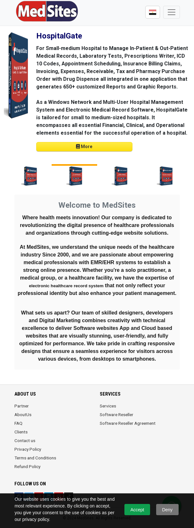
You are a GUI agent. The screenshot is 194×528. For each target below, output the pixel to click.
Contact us (24, 440)
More (84, 146)
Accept (137, 509)
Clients (21, 431)
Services (108, 405)
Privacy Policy (27, 449)
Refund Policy (27, 466)
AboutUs (22, 414)
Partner (21, 405)
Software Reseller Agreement (128, 423)
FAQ (18, 423)
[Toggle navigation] (171, 12)
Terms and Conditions (35, 457)
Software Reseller (116, 414)
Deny (167, 509)
